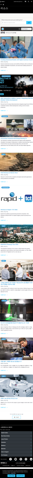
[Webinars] (16, 445)
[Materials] (16, 448)
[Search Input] (13, 22)
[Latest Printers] (16, 439)
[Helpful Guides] (16, 432)
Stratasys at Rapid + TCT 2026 (9, 209)
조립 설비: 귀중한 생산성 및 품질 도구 (11, 361)
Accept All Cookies (20, 475)
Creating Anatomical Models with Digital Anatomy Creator (17, 60)
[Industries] (16, 442)
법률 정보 (13, 465)
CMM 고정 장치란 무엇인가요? (9, 398)
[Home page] (2, 4)
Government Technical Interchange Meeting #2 (14, 138)
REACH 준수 (28, 465)
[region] (16, 473)
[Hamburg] (31, 1)
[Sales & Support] (16, 451)
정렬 (20, 28)
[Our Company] (16, 455)
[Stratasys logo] (2, 1)
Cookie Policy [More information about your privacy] (13, 473)
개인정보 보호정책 (20, 465)
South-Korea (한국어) (18, 1)
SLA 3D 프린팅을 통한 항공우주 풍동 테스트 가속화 (15, 323)
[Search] (28, 1)
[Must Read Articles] (16, 436)
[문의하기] (25, 1)
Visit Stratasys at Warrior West (9, 172)
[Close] (31, 471)
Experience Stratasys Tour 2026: (9, 244)
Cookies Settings (11, 475)
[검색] (29, 22)
